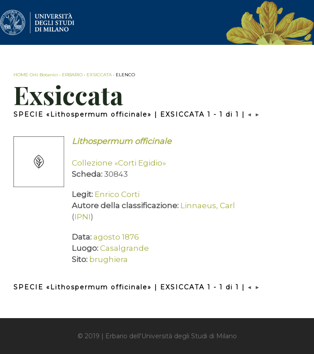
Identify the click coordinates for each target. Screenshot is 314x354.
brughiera (108, 259)
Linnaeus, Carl (207, 205)
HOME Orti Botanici (35, 75)
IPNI (82, 216)
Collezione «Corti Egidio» (119, 162)
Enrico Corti (117, 194)
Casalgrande (124, 248)
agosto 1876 (116, 236)
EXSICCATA (99, 75)
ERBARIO (72, 75)
